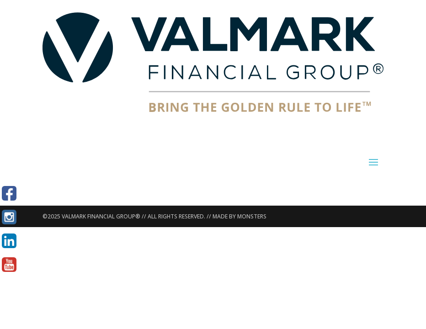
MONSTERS (251, 216)
